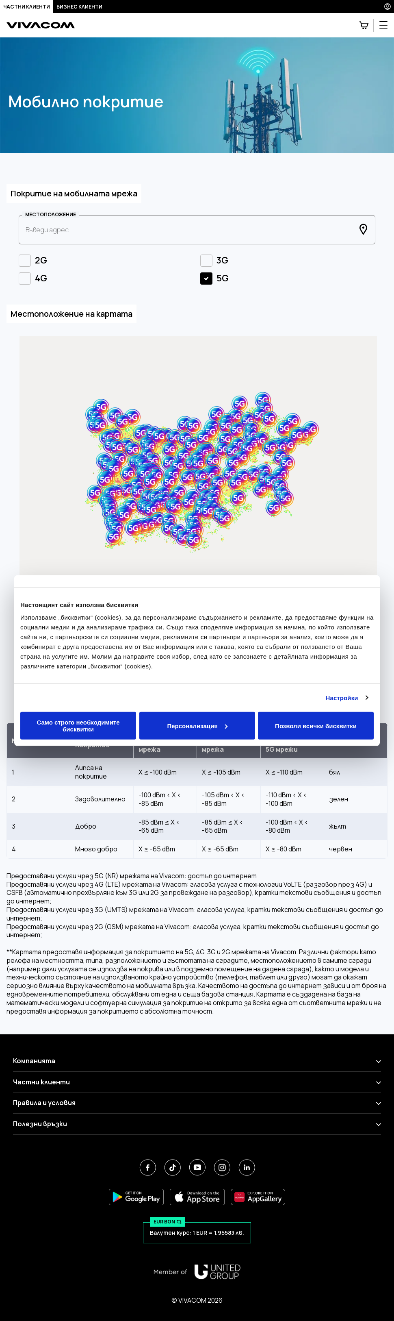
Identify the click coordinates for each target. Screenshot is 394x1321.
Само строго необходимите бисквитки (78, 726)
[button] (178, 466)
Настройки (342, 697)
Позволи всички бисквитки (316, 725)
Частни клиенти (26, 6)
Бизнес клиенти (79, 6)
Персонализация (197, 725)
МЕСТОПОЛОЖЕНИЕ (50, 214)
